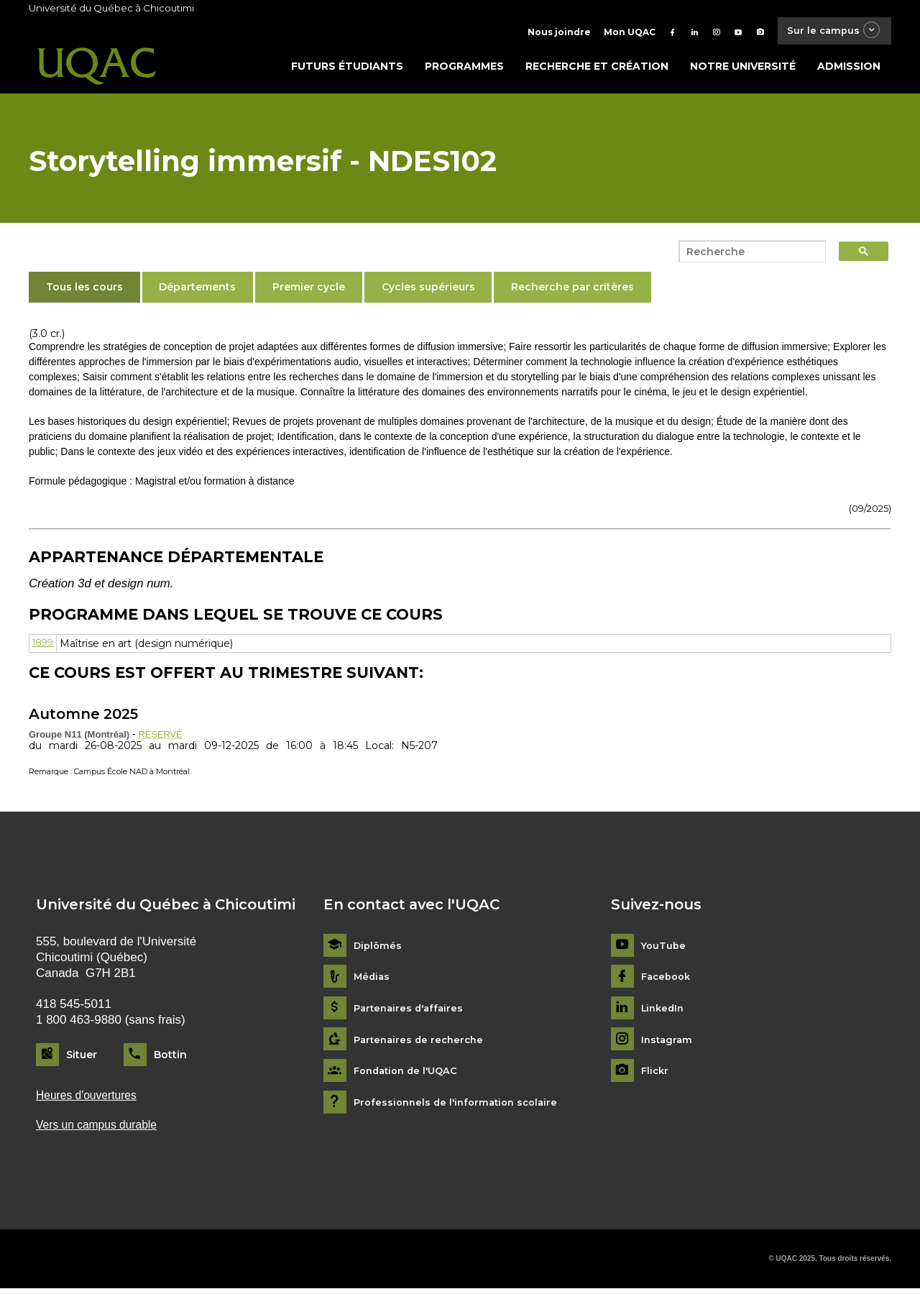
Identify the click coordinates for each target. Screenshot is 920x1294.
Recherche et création (596, 69)
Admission (848, 69)
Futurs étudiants (347, 69)
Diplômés (379, 949)
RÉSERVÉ (163, 737)
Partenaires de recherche (422, 1043)
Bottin (170, 1058)
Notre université (743, 69)
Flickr (656, 1074)
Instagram (668, 1043)
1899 (44, 647)
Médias (373, 980)
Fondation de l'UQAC (410, 1074)
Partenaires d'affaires (411, 1012)
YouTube (664, 949)
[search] (748, 255)
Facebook (668, 980)
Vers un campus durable (101, 1130)
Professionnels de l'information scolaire (461, 1106)
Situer (81, 1058)
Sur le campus (829, 32)
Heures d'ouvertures (90, 1099)
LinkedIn (664, 1012)
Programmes (464, 69)
